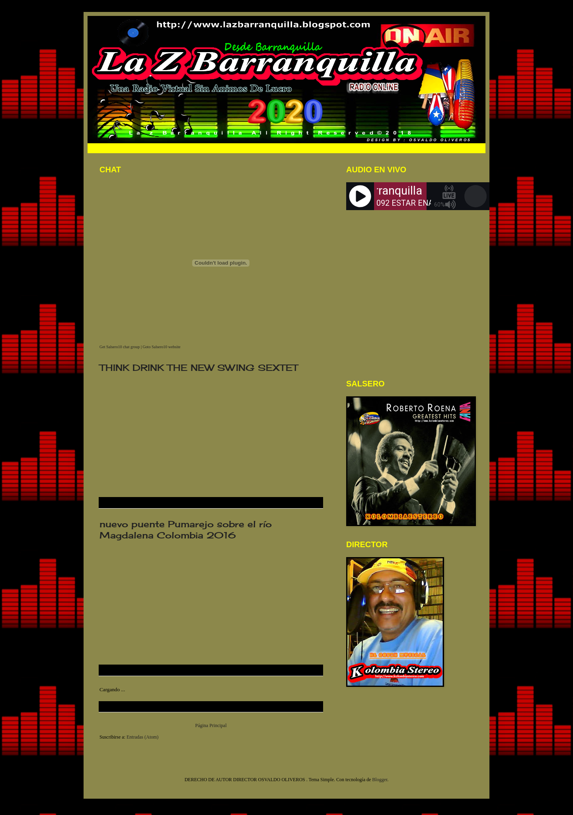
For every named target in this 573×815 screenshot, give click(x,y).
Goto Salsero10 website (161, 347)
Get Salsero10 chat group (119, 347)
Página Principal (211, 725)
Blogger (379, 779)
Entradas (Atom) (142, 737)
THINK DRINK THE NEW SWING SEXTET (198, 367)
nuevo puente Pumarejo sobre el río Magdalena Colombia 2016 (185, 529)
